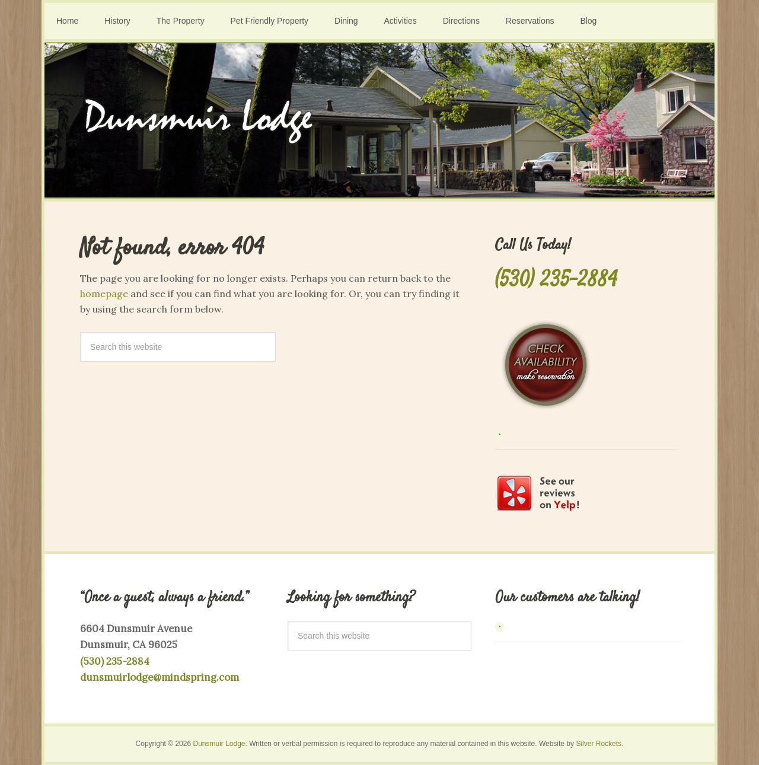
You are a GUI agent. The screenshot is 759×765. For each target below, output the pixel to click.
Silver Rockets (598, 744)
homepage (104, 293)
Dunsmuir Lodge (379, 120)
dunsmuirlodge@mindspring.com (159, 677)
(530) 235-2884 (556, 281)
